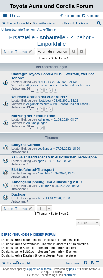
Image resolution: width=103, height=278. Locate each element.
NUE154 (43, 81)
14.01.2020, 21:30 (58, 198)
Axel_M (42, 173)
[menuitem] (14, 15)
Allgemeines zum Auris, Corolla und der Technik (58, 85)
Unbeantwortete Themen (18, 29)
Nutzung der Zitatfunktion (33, 116)
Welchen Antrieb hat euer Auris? (39, 97)
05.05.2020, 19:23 (67, 185)
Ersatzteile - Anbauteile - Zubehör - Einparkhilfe (51, 40)
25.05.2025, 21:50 (64, 81)
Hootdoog (44, 100)
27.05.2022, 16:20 (67, 148)
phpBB (73, 269)
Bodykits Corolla (25, 145)
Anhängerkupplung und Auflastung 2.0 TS (47, 182)
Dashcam (19, 194)
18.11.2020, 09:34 (59, 161)
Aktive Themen (47, 29)
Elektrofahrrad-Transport (32, 170)
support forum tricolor (39, 269)
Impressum (73, 263)
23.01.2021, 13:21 (66, 100)
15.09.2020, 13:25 (63, 173)
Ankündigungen (36, 123)
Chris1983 (44, 185)
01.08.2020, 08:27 (66, 119)
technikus (43, 119)
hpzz (40, 161)
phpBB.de (70, 275)
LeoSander (44, 148)
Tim (39, 198)
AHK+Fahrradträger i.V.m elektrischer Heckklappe (54, 157)
